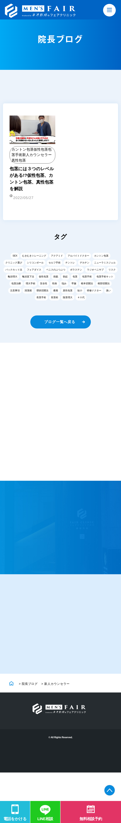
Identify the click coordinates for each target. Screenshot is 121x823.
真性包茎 (19, 161)
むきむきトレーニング (34, 257)
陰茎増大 (67, 298)
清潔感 (28, 292)
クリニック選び (13, 264)
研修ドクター (94, 292)
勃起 (65, 278)
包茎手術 (87, 278)
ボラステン (76, 271)
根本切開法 (87, 285)
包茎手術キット (105, 278)
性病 (54, 285)
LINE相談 (45, 818)
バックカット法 (13, 271)
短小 (79, 292)
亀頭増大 (12, 278)
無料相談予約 (90, 818)
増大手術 (30, 285)
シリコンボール (35, 264)
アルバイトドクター (78, 257)
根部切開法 (104, 285)
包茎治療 (16, 285)
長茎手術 (41, 298)
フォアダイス (34, 271)
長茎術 (54, 298)
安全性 (43, 285)
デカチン (84, 264)
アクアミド (57, 257)
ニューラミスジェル (105, 264)
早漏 (73, 285)
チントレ (70, 264)
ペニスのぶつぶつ (55, 271)
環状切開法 (42, 292)
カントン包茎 (23, 150)
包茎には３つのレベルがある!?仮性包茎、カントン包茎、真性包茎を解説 (32, 179)
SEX (15, 257)
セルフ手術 (54, 264)
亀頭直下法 (28, 278)
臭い (108, 292)
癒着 (55, 292)
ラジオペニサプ (95, 271)
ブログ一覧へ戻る (59, 323)
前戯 (55, 278)
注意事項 (15, 292)
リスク (112, 271)
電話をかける (15, 818)
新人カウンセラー (37, 155)
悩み (64, 285)
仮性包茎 (41, 150)
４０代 (81, 298)
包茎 (75, 278)
